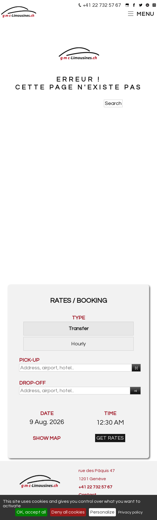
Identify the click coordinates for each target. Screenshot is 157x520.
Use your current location (135, 368)
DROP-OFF (32, 383)
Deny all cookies (68, 512)
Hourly (78, 343)
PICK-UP (29, 360)
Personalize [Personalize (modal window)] (102, 512)
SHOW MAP (46, 438)
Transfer (79, 328)
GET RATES (110, 438)
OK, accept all (31, 512)
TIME (110, 413)
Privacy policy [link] (130, 512)
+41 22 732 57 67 (102, 5)
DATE (46, 413)
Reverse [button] (134, 392)
